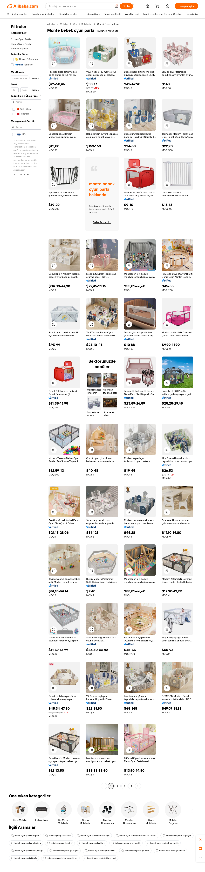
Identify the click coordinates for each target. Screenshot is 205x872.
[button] (116, 6)
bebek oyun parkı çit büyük (64, 850)
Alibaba (51, 24)
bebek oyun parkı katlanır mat (100, 858)
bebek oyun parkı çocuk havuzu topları (136, 835)
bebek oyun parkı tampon (25, 835)
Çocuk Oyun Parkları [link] (108, 24)
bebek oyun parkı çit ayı (92, 843)
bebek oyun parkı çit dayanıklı (163, 843)
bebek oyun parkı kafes (58, 835)
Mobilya (64, 24)
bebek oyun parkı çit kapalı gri (27, 850)
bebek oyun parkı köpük (24, 858)
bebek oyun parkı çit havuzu (100, 850)
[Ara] (126, 6)
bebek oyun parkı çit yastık (126, 843)
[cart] (158, 6)
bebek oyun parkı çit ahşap (170, 850)
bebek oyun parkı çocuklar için (93, 835)
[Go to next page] (138, 786)
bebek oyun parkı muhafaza (26, 843)
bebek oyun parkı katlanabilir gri (60, 858)
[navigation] (26, 405)
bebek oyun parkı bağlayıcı (177, 835)
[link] (200, 839)
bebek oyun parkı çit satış (135, 850)
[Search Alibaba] (80, 6)
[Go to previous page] (104, 786)
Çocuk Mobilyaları (82, 24)
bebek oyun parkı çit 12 (60, 843)
